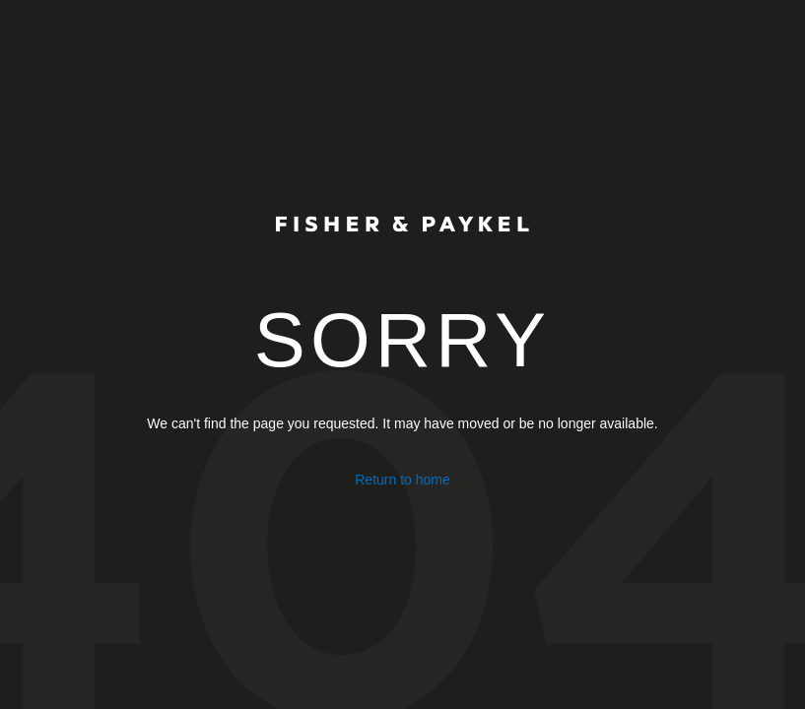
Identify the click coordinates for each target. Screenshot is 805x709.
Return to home (402, 479)
